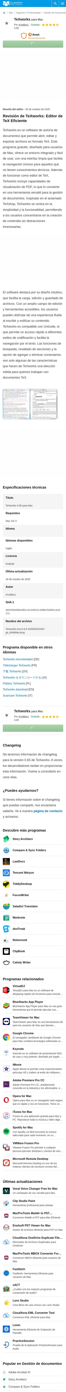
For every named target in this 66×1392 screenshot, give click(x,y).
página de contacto (48, 811)
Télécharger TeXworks (17, 665)
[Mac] (11, 12)
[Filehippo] (12, 3)
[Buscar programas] (55, 3)
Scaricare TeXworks (15, 695)
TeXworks (28, 19)
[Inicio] (4, 12)
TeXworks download (15, 689)
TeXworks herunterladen (18, 659)
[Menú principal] (62, 3)
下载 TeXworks (12, 671)
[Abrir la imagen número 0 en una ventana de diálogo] (30, 404)
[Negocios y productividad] (28, 12)
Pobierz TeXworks (14, 683)
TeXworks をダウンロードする (22, 677)
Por (21, 24)
